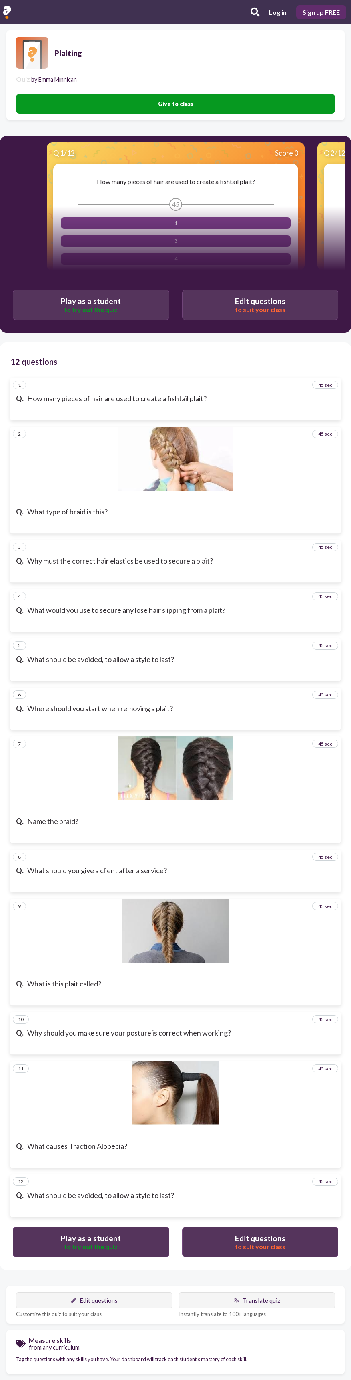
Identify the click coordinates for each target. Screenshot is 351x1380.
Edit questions (94, 1300)
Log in (278, 12)
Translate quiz (257, 1300)
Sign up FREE (321, 12)
